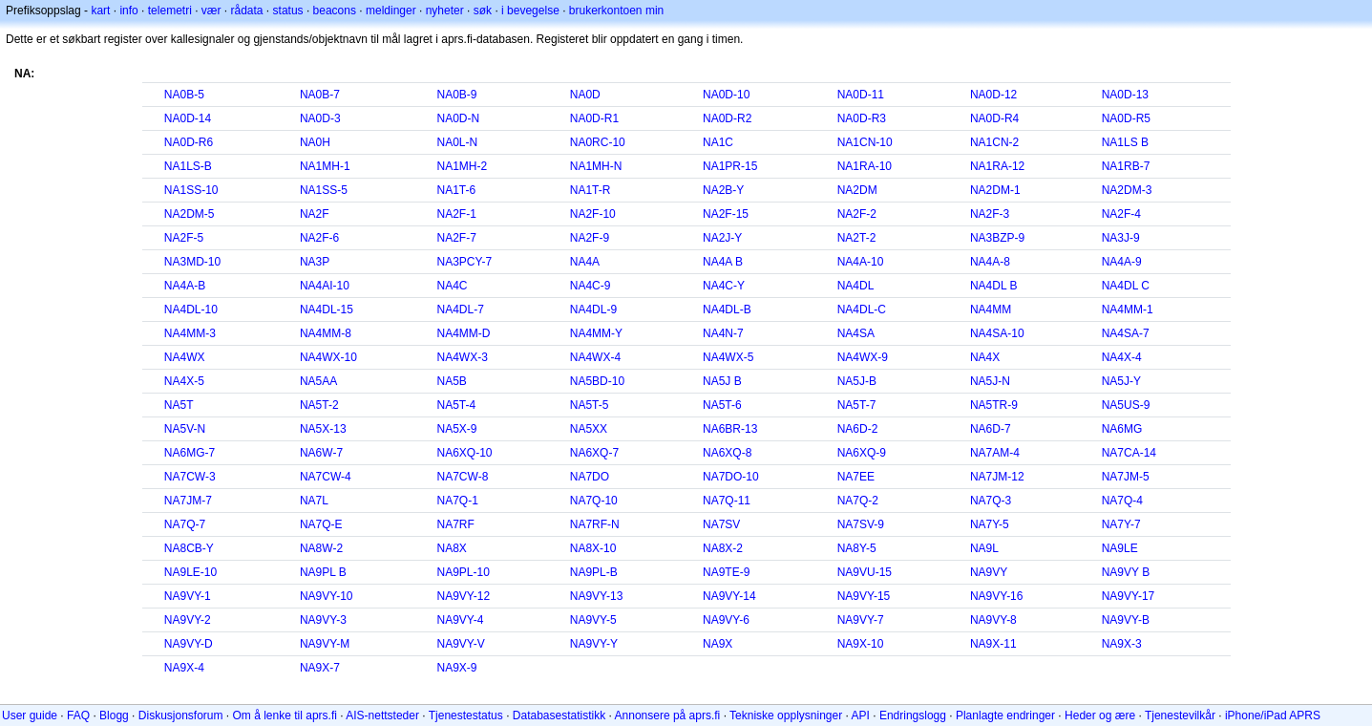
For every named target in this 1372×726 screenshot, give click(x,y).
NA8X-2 (723, 548)
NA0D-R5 (1126, 118)
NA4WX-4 (595, 357)
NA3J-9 (1121, 238)
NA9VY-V (461, 644)
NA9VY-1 (187, 596)
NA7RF (456, 524)
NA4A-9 (1122, 261)
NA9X (717, 644)
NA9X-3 (1122, 644)
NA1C (718, 142)
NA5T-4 (456, 405)
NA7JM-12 (997, 476)
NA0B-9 (457, 94)
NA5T (179, 405)
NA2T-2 (856, 238)
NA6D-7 (990, 429)
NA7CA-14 (1129, 452)
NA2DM (857, 190)
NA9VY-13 (596, 596)
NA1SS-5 (324, 190)
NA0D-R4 (994, 118)
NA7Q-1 (457, 500)
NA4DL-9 (593, 309)
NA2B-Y (723, 190)
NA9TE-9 (726, 572)
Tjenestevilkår (1180, 715)
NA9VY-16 (997, 596)
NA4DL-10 (191, 309)
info (128, 10)
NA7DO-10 (731, 476)
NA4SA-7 (1126, 333)
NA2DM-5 (189, 214)
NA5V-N (184, 429)
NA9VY (988, 572)
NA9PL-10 (463, 572)
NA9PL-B (594, 572)
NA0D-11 (860, 94)
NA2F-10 (593, 214)
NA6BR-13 (730, 429)
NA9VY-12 (464, 596)
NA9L (984, 548)
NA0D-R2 (727, 118)
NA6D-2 (857, 429)
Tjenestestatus (466, 715)
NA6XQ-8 (727, 452)
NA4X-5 (184, 381)
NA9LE (1120, 548)
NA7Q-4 (1122, 500)
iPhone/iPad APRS (1272, 715)
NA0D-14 (187, 118)
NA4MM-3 (190, 333)
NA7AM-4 (995, 452)
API (861, 715)
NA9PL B (323, 572)
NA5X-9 (457, 429)
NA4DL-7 (460, 309)
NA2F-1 (456, 214)
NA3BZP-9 (997, 238)
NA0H (315, 142)
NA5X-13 (323, 429)
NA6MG (1122, 429)
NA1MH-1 (325, 166)
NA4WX (184, 357)
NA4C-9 (590, 285)
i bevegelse (530, 10)
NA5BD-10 (597, 381)
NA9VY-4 (460, 620)
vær (211, 10)
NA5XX (588, 429)
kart (100, 10)
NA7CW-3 (190, 476)
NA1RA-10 (864, 166)
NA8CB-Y (189, 548)
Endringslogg (912, 715)
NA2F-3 (989, 214)
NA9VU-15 (864, 572)
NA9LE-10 (190, 572)
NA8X (452, 548)
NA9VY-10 (326, 596)
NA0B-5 (184, 94)
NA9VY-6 (726, 620)
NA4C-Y (724, 285)
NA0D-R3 (861, 118)
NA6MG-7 (189, 452)
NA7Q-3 (990, 500)
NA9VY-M (324, 644)
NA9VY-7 (860, 620)
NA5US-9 (1126, 405)
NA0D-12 (993, 94)
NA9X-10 (860, 644)
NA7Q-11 (726, 500)
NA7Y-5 (989, 524)
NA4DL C (1126, 285)
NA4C (452, 285)
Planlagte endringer (1005, 715)
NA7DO (589, 476)
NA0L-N (457, 142)
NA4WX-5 (728, 357)
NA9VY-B (1126, 620)
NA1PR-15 (730, 166)
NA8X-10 (593, 548)
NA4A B (723, 261)
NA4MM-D (464, 333)
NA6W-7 (321, 452)
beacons (334, 10)
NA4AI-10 (324, 285)
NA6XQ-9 (861, 452)
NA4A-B (184, 285)
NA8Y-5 (856, 548)
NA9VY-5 (593, 620)
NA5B (452, 381)
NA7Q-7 (184, 524)
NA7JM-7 (188, 500)
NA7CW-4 (325, 476)
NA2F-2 (856, 214)
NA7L (314, 500)
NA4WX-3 (462, 357)
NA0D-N (458, 118)
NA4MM (990, 309)
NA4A (585, 261)
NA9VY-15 (864, 596)
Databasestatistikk (559, 715)
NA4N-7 (723, 333)
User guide (29, 715)
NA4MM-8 (325, 333)
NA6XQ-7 (594, 452)
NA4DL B (994, 285)
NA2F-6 (319, 238)
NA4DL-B (727, 309)
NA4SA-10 (997, 333)
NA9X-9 (457, 667)
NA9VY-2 (187, 620)
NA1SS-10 (191, 190)
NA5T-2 (319, 405)
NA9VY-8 (993, 620)
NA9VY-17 (1128, 596)
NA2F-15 (726, 214)
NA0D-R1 (594, 118)
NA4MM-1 (1127, 309)
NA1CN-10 (865, 142)
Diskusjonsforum (180, 715)
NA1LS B (1125, 142)
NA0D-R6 (188, 142)
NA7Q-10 (594, 500)
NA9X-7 (320, 667)
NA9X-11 (993, 644)
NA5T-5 (589, 405)
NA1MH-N (596, 166)
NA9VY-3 (323, 620)
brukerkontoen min (616, 10)
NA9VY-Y (594, 644)
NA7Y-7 (1121, 524)
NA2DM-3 (1127, 190)
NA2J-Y (722, 238)
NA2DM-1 (995, 190)
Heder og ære (1100, 715)
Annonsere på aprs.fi (668, 715)
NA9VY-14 (729, 596)
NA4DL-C (861, 309)
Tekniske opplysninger (785, 715)
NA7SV (721, 524)
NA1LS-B (188, 166)
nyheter (445, 10)
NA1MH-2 (462, 166)
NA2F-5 (183, 238)
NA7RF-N (595, 524)
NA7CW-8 (463, 476)
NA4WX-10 (328, 357)
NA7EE (856, 476)
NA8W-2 (321, 548)
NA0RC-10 (597, 142)
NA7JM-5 (1126, 476)
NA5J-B (856, 381)
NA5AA (318, 381)
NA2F (314, 214)
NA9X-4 (184, 667)
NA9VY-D (188, 644)
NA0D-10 (726, 94)
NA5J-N (990, 381)
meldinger (391, 10)
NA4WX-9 (862, 357)
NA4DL (856, 285)
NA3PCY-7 (465, 261)
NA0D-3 (320, 118)
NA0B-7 (320, 94)
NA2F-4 (1121, 214)
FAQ (78, 715)
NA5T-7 (856, 405)
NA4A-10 (860, 261)
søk (483, 10)
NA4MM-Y (596, 333)
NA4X (985, 357)
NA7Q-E (321, 524)
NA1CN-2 (994, 142)
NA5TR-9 (994, 405)
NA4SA (856, 333)
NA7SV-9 (860, 524)
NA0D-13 (1125, 94)
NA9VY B (1126, 572)
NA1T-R (590, 190)
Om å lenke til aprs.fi (285, 715)
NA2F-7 (456, 238)
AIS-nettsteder (382, 715)
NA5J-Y (1121, 381)
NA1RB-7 (1126, 166)
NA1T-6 (456, 190)
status (288, 10)
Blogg (114, 715)
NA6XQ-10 (465, 452)
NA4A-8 (990, 261)
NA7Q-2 (857, 500)
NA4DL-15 (326, 309)
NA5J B (722, 381)
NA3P (314, 261)
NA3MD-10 (192, 261)
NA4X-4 (1122, 357)
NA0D (585, 94)
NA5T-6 (722, 405)
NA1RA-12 (997, 166)
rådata (247, 10)
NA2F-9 (589, 238)
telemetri (170, 10)
